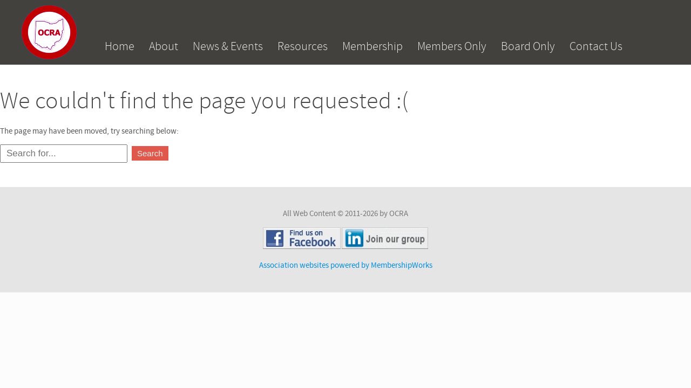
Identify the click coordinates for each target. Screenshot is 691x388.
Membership (372, 46)
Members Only (451, 46)
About (163, 46)
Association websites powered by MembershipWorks (345, 265)
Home (119, 46)
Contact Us (596, 46)
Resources (302, 46)
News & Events (228, 46)
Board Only (528, 46)
